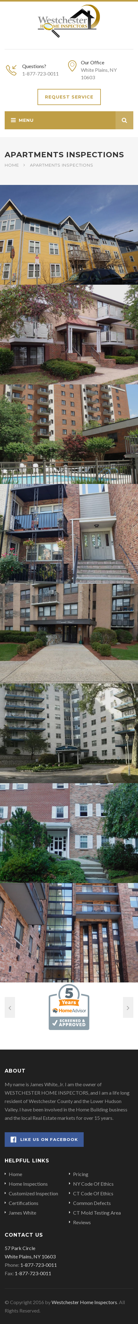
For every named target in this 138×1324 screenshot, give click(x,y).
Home (12, 165)
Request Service (69, 97)
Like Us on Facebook (44, 1139)
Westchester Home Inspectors (84, 1302)
